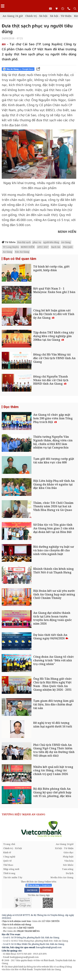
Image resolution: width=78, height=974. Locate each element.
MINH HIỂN (27, 246)
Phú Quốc (68, 246)
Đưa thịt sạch (24, 242)
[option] (39, 829)
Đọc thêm (11, 407)
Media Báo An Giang (61, 877)
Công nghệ (9, 856)
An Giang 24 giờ (13, 16)
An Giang (66, 242)
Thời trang (9, 873)
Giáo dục (68, 852)
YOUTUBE (46, 890)
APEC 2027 (42, 246)
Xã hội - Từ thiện (61, 16)
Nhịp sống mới (11, 869)
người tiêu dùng (51, 242)
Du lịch (69, 873)
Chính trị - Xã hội (36, 16)
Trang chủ (9, 844)
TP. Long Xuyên (11, 246)
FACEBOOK (31, 890)
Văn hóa (68, 860)
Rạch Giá (55, 246)
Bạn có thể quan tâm (19, 259)
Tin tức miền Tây (12, 877)
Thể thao (8, 864)
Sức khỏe (68, 864)
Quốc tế (7, 860)
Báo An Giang (22, 251)
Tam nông (67, 869)
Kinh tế (7, 852)
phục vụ (37, 242)
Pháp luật (68, 856)
